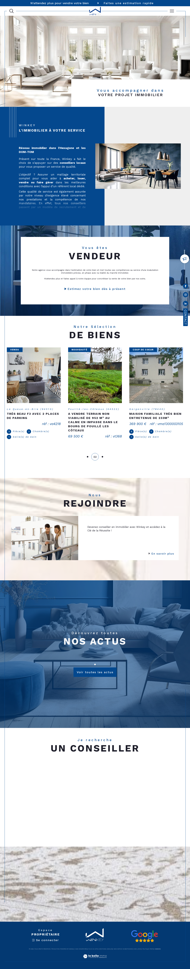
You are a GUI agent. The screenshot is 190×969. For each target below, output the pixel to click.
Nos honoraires (81, 949)
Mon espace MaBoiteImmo (123, 949)
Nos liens (137, 949)
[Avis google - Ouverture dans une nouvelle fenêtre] (144, 936)
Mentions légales (105, 949)
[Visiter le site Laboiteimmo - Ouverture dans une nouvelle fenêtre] (95, 959)
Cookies (158, 949)
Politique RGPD (147, 949)
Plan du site (93, 949)
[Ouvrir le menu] (172, 11)
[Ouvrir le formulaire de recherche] (11, 11)
